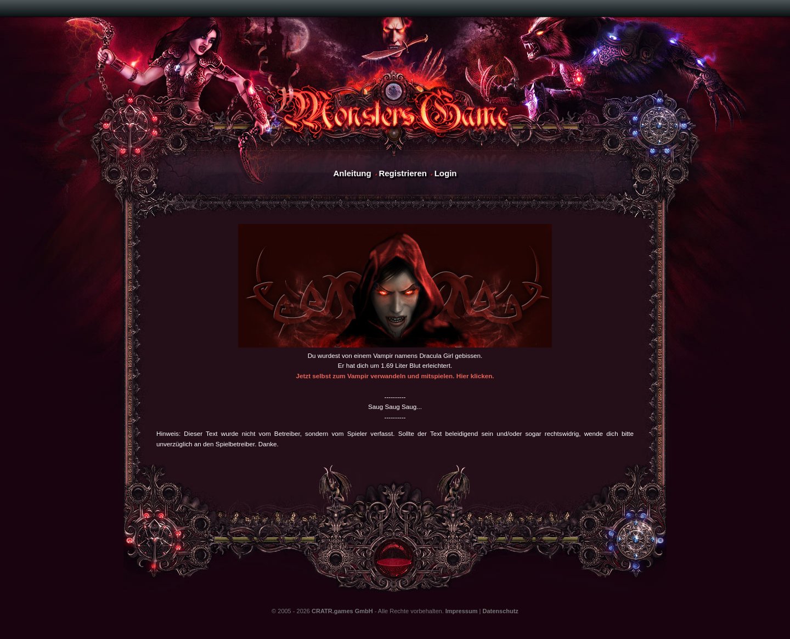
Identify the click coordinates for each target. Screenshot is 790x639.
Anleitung (352, 173)
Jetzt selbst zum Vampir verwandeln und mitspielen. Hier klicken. (395, 375)
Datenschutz (500, 611)
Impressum (461, 611)
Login (446, 173)
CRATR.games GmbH (342, 611)
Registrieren (403, 173)
